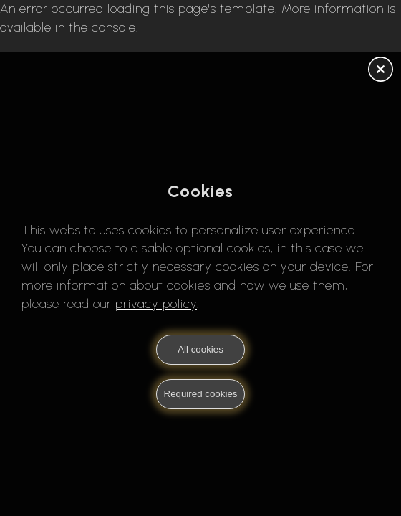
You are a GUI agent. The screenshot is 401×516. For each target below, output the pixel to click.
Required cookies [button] (201, 393)
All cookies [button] (200, 349)
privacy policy (156, 304)
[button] (380, 70)
